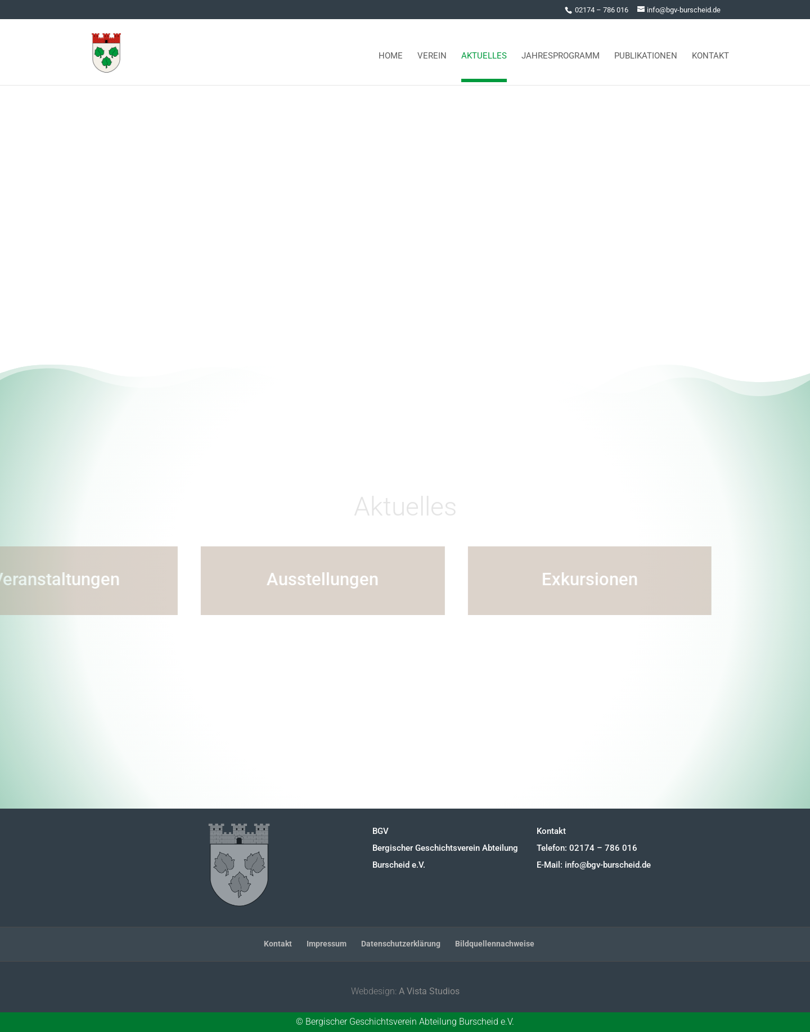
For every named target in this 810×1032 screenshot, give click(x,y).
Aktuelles (484, 51)
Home (391, 51)
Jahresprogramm (560, 51)
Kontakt (710, 51)
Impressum (326, 943)
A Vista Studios (429, 991)
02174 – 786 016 (601, 10)
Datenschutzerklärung (400, 943)
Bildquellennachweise (494, 943)
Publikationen (645, 51)
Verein (432, 51)
